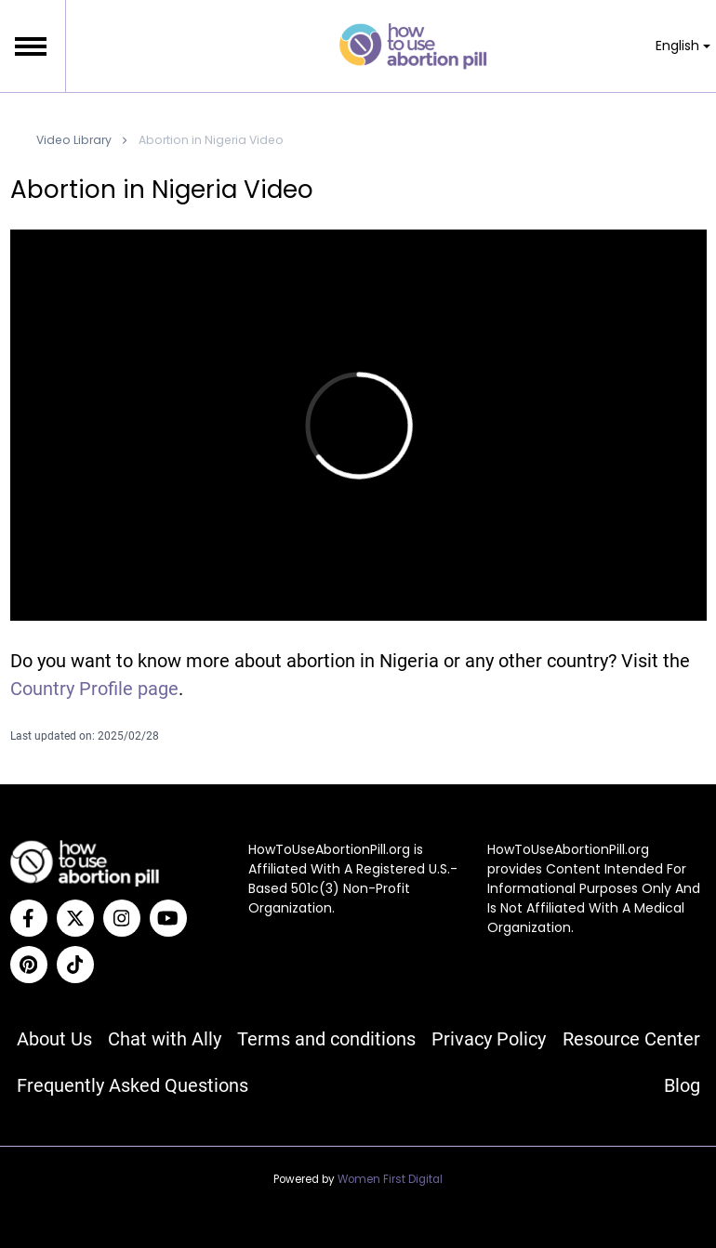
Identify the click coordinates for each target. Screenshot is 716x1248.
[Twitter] (75, 918)
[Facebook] (28, 918)
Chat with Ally (164, 1039)
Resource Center (631, 1039)
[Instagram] (121, 918)
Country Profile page (94, 688)
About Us (54, 1039)
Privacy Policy (488, 1039)
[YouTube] (168, 918)
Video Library (74, 140)
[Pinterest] (28, 964)
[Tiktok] (75, 964)
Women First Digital (390, 1179)
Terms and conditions (326, 1039)
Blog (682, 1085)
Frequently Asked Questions (132, 1085)
